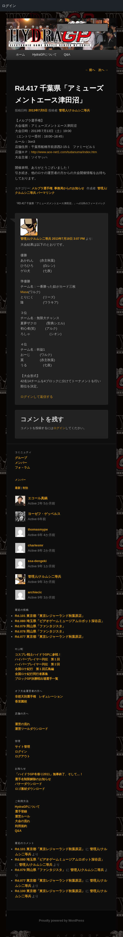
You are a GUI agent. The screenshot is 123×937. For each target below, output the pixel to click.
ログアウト (22, 756)
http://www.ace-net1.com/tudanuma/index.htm (64, 152)
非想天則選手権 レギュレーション (39, 696)
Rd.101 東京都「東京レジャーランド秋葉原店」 (50, 616)
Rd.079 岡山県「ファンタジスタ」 (40, 626)
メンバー (21, 463)
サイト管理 (22, 746)
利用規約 (21, 826)
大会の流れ (22, 821)
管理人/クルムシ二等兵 (74, 110)
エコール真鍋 (37, 498)
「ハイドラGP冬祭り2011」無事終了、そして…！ (49, 774)
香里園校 (21, 701)
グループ (21, 458)
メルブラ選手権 (41, 188)
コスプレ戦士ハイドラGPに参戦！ (38, 654)
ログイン (9, 6)
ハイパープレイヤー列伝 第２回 (37, 664)
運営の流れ (22, 724)
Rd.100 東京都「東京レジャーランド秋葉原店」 (50, 891)
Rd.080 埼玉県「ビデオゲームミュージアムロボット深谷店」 (59, 621)
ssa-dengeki (37, 561)
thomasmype (38, 529)
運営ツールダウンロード (31, 729)
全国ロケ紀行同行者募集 (31, 674)
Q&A (18, 831)
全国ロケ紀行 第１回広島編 (34, 669)
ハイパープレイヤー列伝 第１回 (37, 659)
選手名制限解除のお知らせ (33, 779)
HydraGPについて (44, 54)
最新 (17, 487)
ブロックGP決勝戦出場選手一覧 (36, 678)
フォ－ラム (22, 467)
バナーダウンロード (28, 784)
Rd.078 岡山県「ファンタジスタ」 (40, 631)
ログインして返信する (36, 397)
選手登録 (21, 811)
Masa (24, 292)
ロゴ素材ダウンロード (30, 789)
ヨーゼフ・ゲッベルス (44, 514)
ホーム (20, 54)
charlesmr (35, 545)
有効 (25, 487)
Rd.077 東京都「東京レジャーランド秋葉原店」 (50, 636)
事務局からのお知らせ (69, 188)
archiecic (35, 592)
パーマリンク (46, 193)
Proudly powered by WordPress (61, 920)
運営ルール (22, 816)
